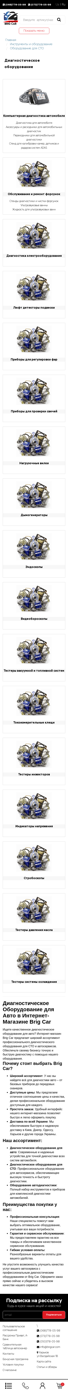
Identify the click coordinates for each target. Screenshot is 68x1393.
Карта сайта (44, 1361)
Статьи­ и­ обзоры (47, 1367)
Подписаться (53, 1314)
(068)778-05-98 (15, 4)
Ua (57, 4)
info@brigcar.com (50, 1347)
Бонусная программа (15, 1359)
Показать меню (34, 30)
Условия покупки (13, 1364)
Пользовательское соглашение (14, 1328)
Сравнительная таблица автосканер (15, 1346)
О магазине (10, 1370)
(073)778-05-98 (39, 4)
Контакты (8, 1353)
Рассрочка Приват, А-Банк (15, 1337)
